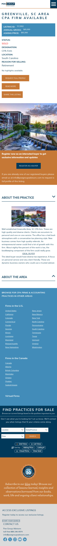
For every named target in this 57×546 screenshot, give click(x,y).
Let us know (37, 419)
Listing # (40, 447)
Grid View (21, 444)
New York (36, 318)
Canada (8, 363)
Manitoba (9, 374)
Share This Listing (12, 95)
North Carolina (38, 322)
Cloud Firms (22, 451)
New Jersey (37, 311)
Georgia (8, 329)
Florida (8, 325)
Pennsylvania (37, 325)
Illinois (8, 333)
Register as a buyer (28, 166)
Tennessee (36, 333)
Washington (37, 347)
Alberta (8, 367)
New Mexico (37, 314)
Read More (10, 86)
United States (10, 311)
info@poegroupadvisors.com (16, 535)
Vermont (35, 340)
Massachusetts (11, 344)
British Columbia (12, 370)
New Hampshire (12, 347)
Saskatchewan (11, 385)
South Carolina (38, 329)
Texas (34, 336)
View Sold (37, 451)
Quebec (8, 381)
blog (27, 484)
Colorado (9, 318)
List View (36, 444)
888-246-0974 (17, 532)
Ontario (8, 378)
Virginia (35, 344)
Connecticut (10, 322)
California (9, 314)
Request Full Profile (15, 78)
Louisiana (9, 336)
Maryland (9, 340)
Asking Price (28, 447)
